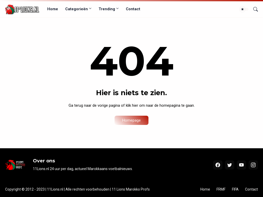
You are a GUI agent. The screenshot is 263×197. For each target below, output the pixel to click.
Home (52, 9)
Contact (133, 9)
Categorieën (76, 9)
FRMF (221, 189)
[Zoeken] (253, 9)
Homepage (131, 120)
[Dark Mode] (244, 9)
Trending (107, 9)
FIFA (235, 189)
